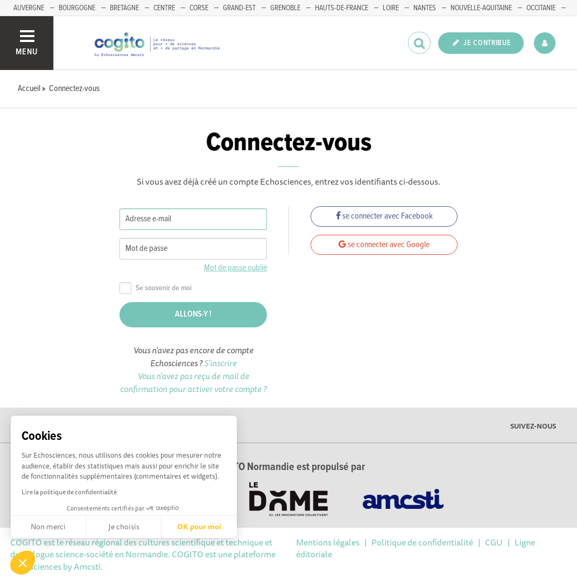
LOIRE (391, 8)
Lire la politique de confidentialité (69, 492)
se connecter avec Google (384, 244)
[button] (23, 563)
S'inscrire (220, 363)
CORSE (198, 8)
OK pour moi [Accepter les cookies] (199, 527)
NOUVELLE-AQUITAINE (481, 8)
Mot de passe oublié (235, 268)
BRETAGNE (124, 8)
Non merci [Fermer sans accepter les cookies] (48, 527)
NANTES (424, 8)
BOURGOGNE (77, 8)
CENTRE (164, 8)
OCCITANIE (540, 8)
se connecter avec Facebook (384, 216)
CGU (494, 542)
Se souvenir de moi (155, 288)
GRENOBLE (285, 8)
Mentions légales (328, 542)
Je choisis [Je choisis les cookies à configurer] (123, 527)
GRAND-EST (239, 8)
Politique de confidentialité (422, 542)
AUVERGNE (28, 8)
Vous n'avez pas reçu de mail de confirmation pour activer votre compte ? (193, 382)
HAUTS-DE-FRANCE (341, 8)
